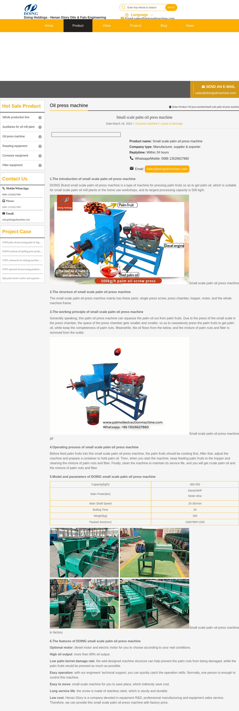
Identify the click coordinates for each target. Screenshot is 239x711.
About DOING (55, 38)
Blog (164, 25)
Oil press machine (196, 106)
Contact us (186, 38)
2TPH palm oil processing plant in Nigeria (22, 242)
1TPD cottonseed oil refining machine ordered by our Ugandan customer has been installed (22, 260)
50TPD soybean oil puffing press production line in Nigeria (22, 251)
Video (107, 25)
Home (49, 25)
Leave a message (172, 123)
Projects (135, 25)
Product (77, 25)
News (190, 25)
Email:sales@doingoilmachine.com (149, 18)
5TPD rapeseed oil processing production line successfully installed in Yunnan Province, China (22, 269)
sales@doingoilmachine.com (215, 93)
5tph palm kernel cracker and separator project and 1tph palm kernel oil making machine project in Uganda (22, 278)
